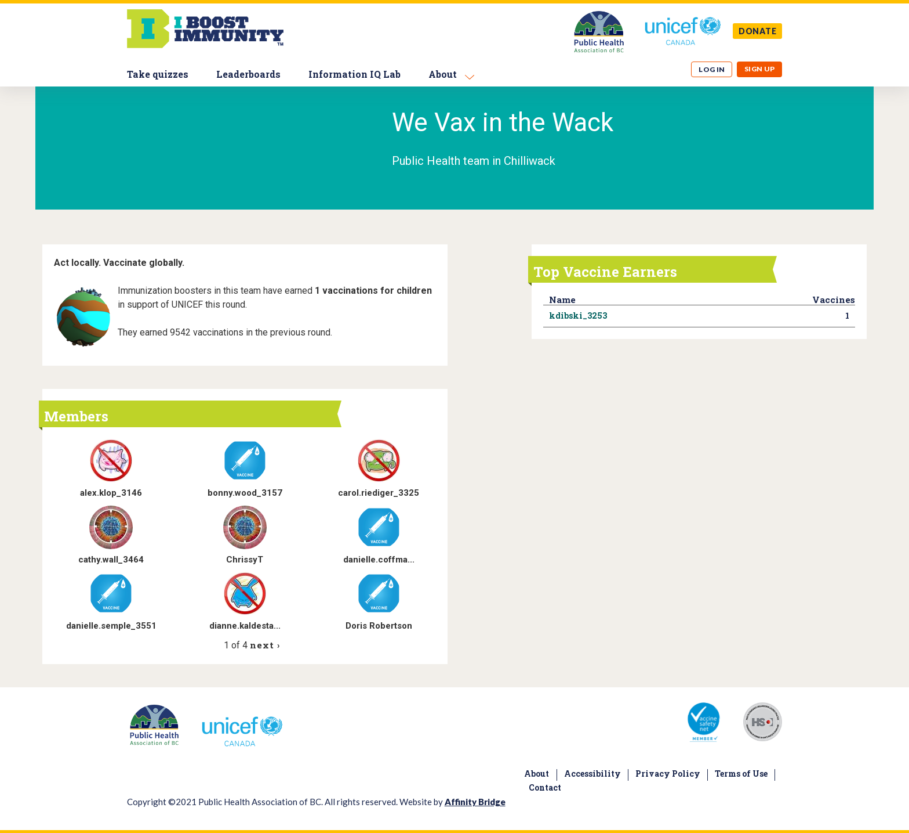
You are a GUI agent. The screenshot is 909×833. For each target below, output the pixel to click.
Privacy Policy (667, 773)
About (442, 74)
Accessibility (592, 773)
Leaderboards (248, 74)
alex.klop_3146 (111, 493)
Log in (712, 69)
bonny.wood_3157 (245, 493)
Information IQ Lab (354, 74)
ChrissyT (244, 559)
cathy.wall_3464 (111, 559)
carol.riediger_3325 (378, 493)
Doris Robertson (379, 626)
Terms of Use (741, 773)
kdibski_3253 (578, 315)
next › (264, 645)
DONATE (758, 31)
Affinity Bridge (475, 801)
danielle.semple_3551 (111, 626)
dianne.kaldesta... (245, 626)
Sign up (759, 68)
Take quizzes (157, 74)
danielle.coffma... (378, 559)
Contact (545, 787)
